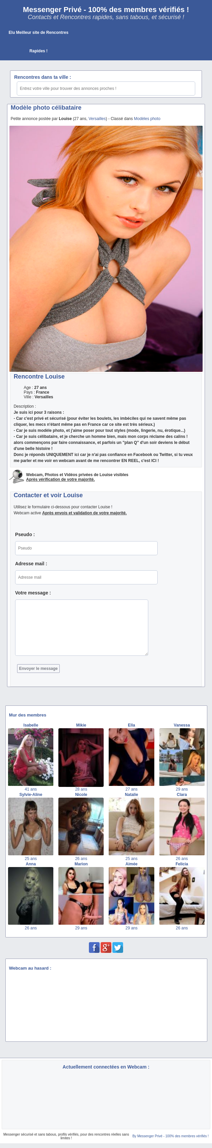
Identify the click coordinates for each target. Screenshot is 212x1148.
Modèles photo (147, 118)
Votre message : (33, 592)
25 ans (31, 858)
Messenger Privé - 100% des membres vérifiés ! (106, 9)
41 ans (31, 789)
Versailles (97, 118)
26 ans (81, 858)
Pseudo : (25, 534)
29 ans (182, 789)
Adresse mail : (31, 563)
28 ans (81, 789)
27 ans (131, 789)
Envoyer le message (38, 668)
